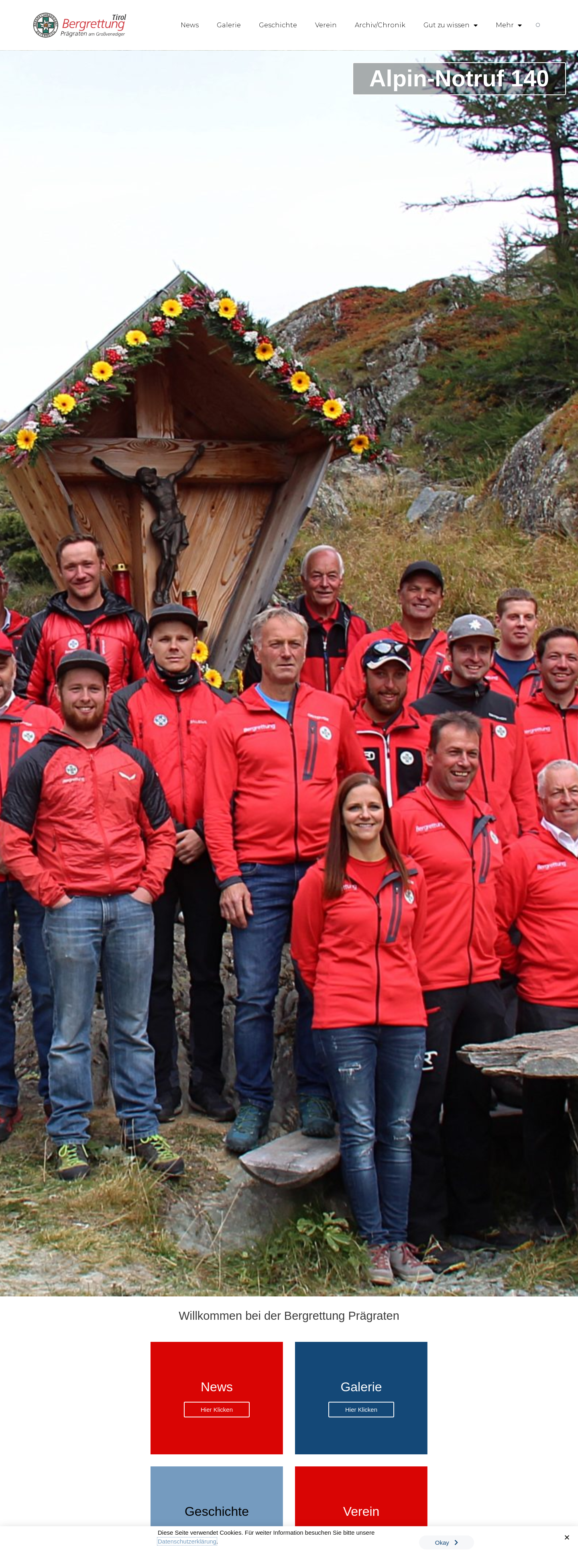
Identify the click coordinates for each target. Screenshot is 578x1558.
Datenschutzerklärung (187, 1542)
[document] (289, 779)
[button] (567, 1539)
